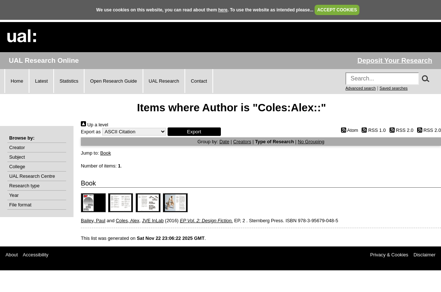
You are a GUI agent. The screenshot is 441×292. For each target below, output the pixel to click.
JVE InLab (153, 220)
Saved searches (394, 88)
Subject (17, 157)
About (12, 254)
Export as (91, 131)
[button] (194, 131)
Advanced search (360, 88)
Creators (242, 141)
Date (224, 141)
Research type (24, 185)
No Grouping (311, 141)
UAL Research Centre (32, 176)
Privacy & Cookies (389, 254)
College (17, 166)
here (222, 9)
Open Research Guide (113, 81)
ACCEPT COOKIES (337, 9)
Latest (41, 81)
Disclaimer (424, 254)
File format (20, 205)
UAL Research (164, 81)
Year (14, 195)
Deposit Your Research (394, 60)
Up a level (94, 124)
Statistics (69, 81)
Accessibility (36, 254)
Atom (348, 130)
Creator (17, 147)
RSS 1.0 (372, 130)
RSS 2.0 (400, 130)
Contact (199, 81)
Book (105, 153)
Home (17, 81)
